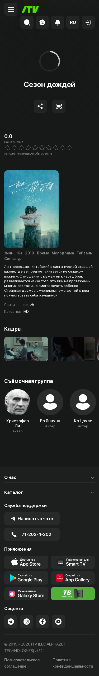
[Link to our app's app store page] (26, 562)
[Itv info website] (73, 593)
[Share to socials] (40, 106)
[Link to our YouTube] (58, 621)
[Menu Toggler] (10, 9)
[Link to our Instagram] (26, 621)
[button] (72, 22)
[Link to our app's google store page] (26, 578)
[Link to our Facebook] (42, 621)
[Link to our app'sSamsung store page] (26, 593)
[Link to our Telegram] (10, 621)
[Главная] (30, 9)
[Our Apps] (73, 562)
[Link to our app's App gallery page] (73, 578)
